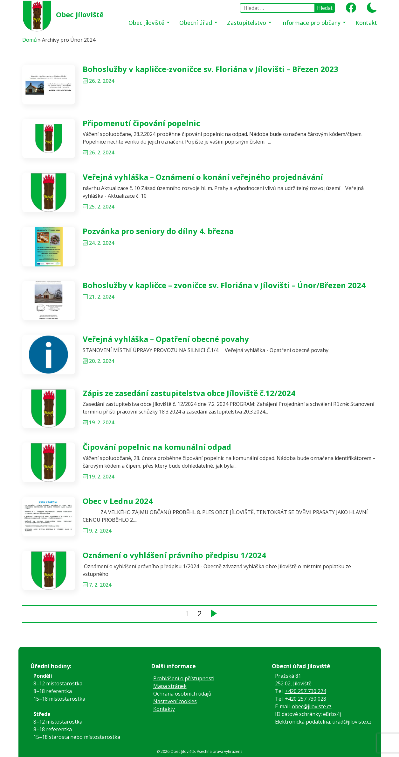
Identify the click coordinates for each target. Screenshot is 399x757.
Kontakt (366, 22)
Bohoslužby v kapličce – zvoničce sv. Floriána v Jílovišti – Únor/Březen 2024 (224, 285)
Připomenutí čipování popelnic (141, 123)
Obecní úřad (196, 22)
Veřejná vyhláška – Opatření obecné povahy (166, 339)
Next (214, 613)
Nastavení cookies (175, 701)
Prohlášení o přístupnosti (183, 678)
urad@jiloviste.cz (352, 721)
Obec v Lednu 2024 (118, 501)
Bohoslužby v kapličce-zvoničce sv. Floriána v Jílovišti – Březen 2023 (210, 69)
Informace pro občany (311, 22)
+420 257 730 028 (305, 698)
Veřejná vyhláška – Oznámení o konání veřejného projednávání (203, 177)
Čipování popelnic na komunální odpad (157, 447)
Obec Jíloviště (80, 14)
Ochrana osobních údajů (182, 693)
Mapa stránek (170, 686)
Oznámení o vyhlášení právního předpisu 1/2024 (174, 555)
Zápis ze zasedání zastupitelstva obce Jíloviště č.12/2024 (189, 393)
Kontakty (164, 708)
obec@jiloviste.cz (312, 706)
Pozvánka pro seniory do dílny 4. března (158, 231)
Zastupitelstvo (247, 22)
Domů (29, 39)
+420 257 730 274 (305, 691)
